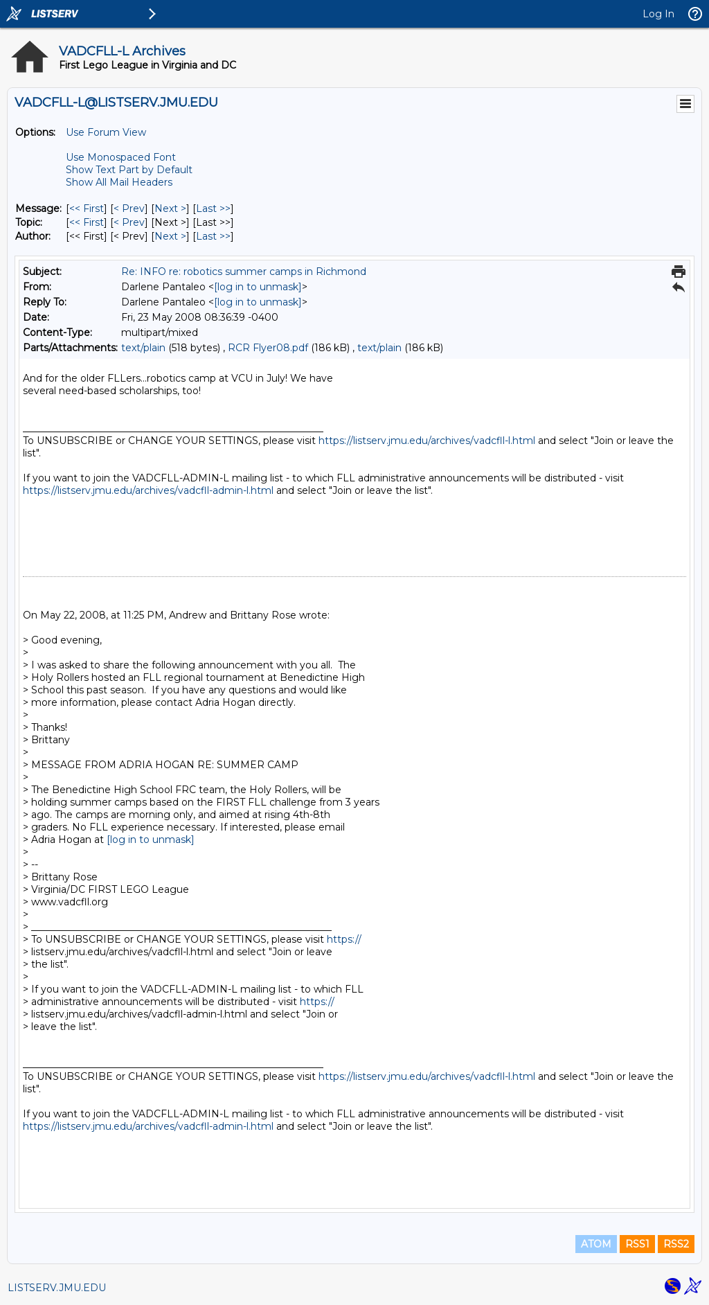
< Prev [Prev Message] (129, 208)
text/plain (143, 347)
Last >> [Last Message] (213, 208)
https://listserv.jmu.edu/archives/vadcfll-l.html (426, 440)
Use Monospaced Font (121, 157)
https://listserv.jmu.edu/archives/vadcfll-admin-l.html (148, 490)
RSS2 (676, 1244)
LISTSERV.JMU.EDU (57, 1287)
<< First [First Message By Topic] (86, 222)
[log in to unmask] (258, 287)
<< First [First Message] (86, 208)
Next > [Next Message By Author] (170, 236)
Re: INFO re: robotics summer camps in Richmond (243, 271)
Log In (658, 14)
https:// (344, 939)
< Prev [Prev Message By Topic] (129, 222)
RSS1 (637, 1244)
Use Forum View (106, 132)
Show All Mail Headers (119, 182)
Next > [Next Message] (170, 208)
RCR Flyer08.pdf (268, 347)
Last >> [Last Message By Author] (213, 236)
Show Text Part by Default (129, 169)
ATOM (596, 1244)
